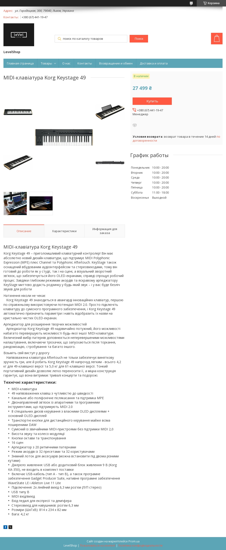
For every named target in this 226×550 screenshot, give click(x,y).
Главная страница (20, 63)
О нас (66, 63)
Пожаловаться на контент (97, 545)
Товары (46, 63)
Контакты (84, 63)
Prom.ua (134, 541)
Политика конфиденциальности (140, 545)
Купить (152, 101)
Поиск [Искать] (139, 38)
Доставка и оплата (154, 63)
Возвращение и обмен (116, 63)
